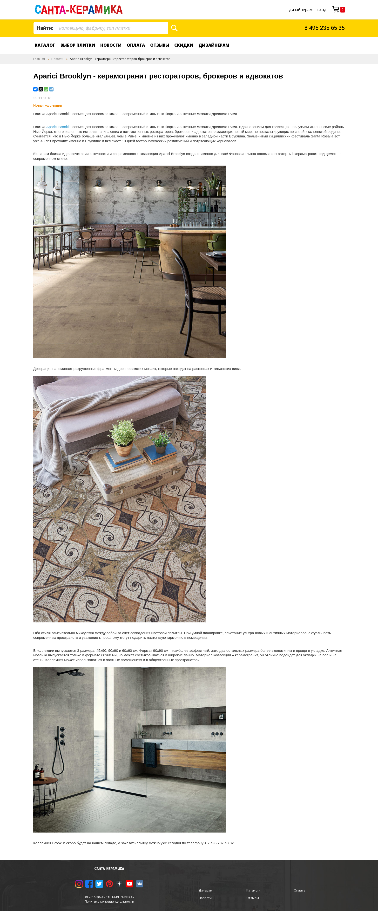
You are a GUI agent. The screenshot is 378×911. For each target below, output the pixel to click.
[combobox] (100, 28)
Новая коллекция (47, 105)
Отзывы (159, 45)
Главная (39, 59)
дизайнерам (300, 9)
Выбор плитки (78, 45)
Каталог (45, 45)
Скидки (183, 45)
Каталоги (253, 890)
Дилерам (205, 890)
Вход (321, 9)
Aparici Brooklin (58, 127)
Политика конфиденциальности (109, 901)
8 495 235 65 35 (324, 28)
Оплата (136, 45)
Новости (111, 45)
